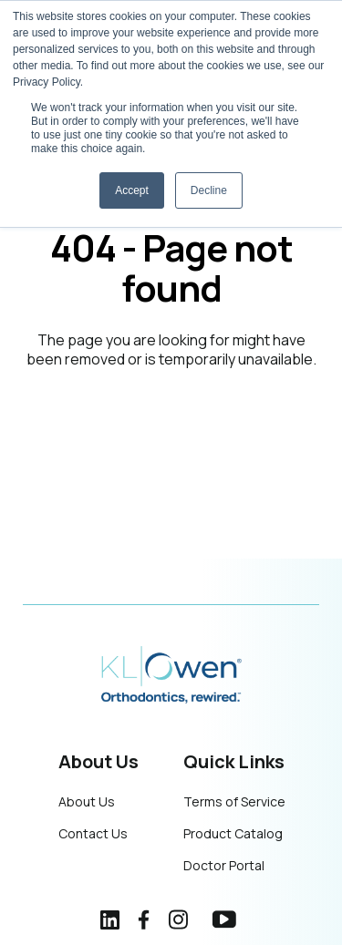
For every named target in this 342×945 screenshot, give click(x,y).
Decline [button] (209, 190)
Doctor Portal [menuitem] (223, 865)
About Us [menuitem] (86, 801)
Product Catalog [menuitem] (233, 833)
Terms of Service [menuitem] (234, 801)
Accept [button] (132, 190)
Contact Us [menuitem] (93, 833)
